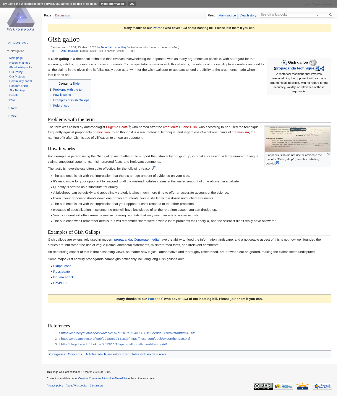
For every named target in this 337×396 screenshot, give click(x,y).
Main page (16, 58)
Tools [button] (14, 108)
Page (47, 15)
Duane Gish (188, 127)
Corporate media (146, 239)
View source (227, 15)
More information (112, 3)
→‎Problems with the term (143, 47)
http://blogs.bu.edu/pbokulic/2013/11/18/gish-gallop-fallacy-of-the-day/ (112, 344)
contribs (120, 47)
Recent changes (19, 62)
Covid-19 (60, 283)
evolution (103, 132)
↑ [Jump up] (59, 333)
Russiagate (61, 271)
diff (53, 50)
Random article (19, 85)
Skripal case (62, 266)
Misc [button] (14, 116)
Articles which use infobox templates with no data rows (126, 354)
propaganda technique (294, 68)
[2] (128, 125)
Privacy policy (55, 385)
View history (248, 15)
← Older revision (67, 50)
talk (111, 47)
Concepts (75, 354)
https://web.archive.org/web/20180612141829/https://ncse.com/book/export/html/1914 (124, 338)
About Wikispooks (20, 67)
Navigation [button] (17, 51)
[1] (277, 162)
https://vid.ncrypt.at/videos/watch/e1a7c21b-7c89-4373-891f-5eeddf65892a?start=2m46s (126, 333)
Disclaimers (96, 385)
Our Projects (17, 76)
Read (211, 15)
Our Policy (16, 72)
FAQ (12, 99)
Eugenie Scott (116, 127)
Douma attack (63, 277)
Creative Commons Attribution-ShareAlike (102, 378)
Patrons (158, 28)
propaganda (123, 239)
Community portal (20, 81)
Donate (14, 95)
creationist (170, 127)
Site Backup (16, 90)
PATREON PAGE (17, 42)
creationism (240, 132)
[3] (154, 167)
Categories (57, 354)
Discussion (62, 15)
